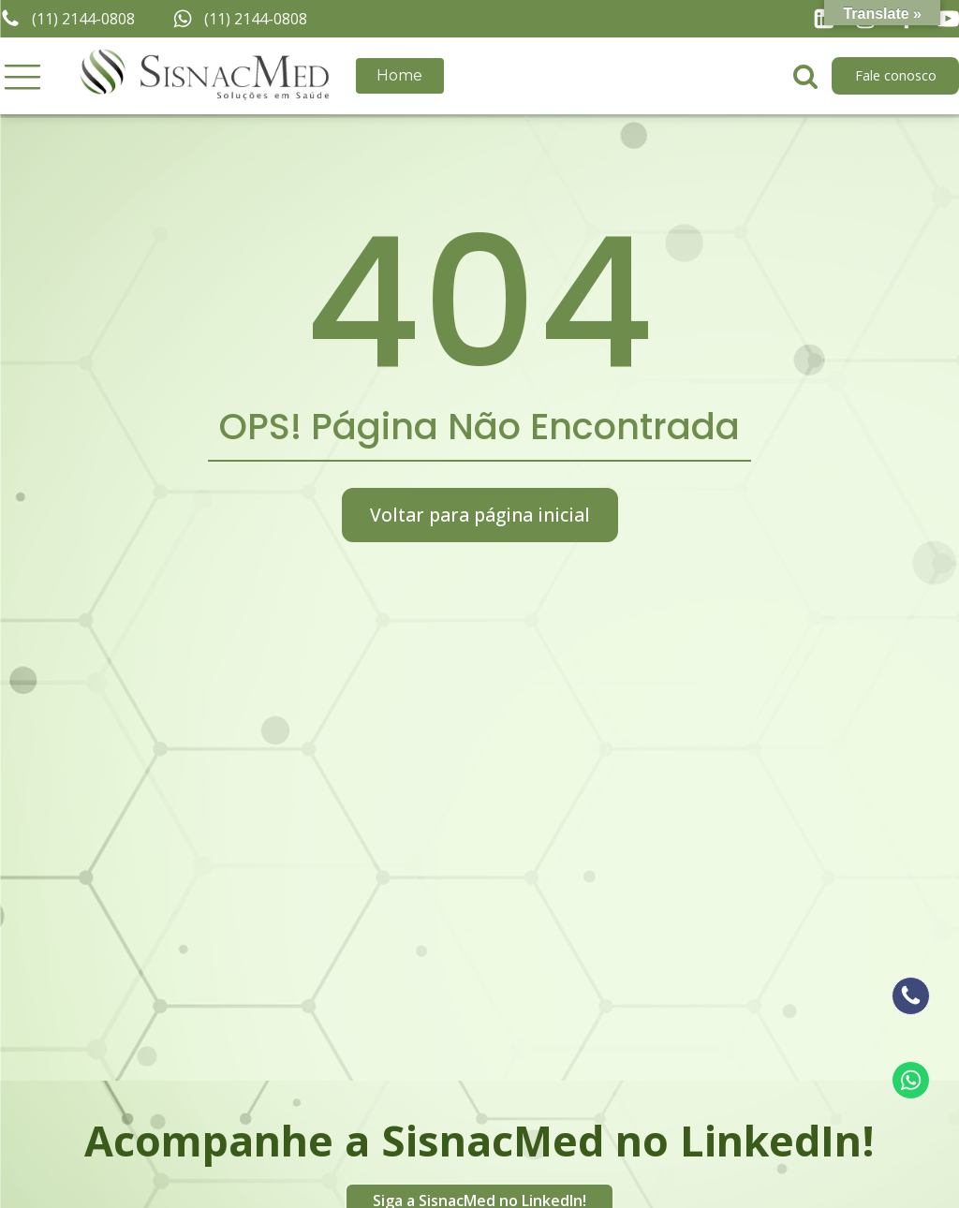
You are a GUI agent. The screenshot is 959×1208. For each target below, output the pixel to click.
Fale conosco (896, 75)
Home (399, 75)
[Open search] (805, 76)
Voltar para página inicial (480, 514)
